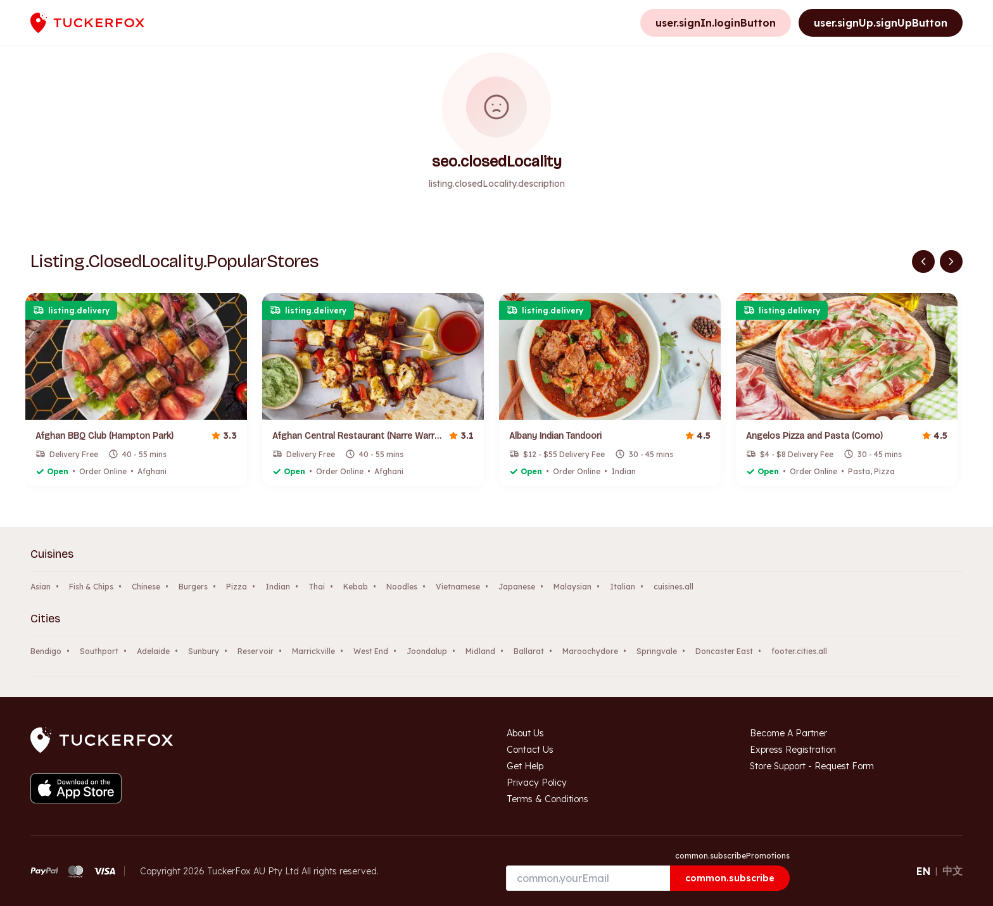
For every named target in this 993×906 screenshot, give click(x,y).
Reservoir (255, 651)
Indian (277, 586)
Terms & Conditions (547, 799)
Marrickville (313, 651)
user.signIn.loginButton (715, 22)
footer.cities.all (799, 651)
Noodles (401, 586)
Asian (40, 586)
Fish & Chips (91, 586)
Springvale (656, 651)
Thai (316, 586)
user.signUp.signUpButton (880, 22)
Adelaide (153, 651)
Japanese (516, 586)
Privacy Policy (537, 782)
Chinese (146, 586)
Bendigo (45, 651)
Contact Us (530, 749)
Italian (622, 586)
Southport (99, 651)
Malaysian (572, 586)
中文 (952, 870)
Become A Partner (788, 733)
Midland (480, 651)
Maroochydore (590, 651)
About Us (525, 733)
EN (923, 871)
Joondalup (427, 651)
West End (370, 651)
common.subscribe (730, 878)
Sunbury (203, 651)
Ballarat (529, 651)
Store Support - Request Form (812, 766)
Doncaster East (724, 651)
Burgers (193, 586)
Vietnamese (458, 586)
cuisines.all (673, 586)
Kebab (355, 586)
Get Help (525, 766)
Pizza (236, 586)
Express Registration (793, 749)
